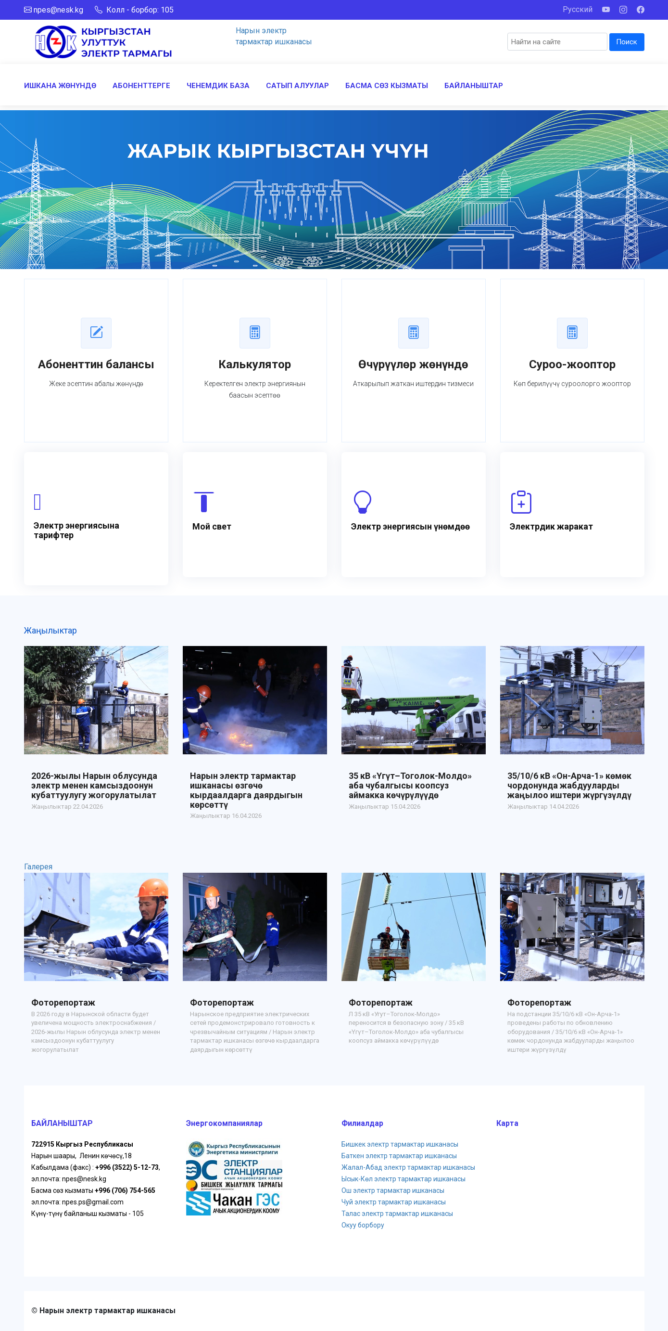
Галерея (38, 866)
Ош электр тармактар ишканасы (392, 1190)
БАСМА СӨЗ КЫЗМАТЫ (386, 85)
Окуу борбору (362, 1225)
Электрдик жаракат (551, 526)
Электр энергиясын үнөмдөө (410, 526)
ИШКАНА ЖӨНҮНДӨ (60, 85)
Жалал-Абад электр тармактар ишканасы (408, 1167)
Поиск (626, 42)
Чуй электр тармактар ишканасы (393, 1202)
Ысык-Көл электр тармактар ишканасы (403, 1179)
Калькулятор (254, 364)
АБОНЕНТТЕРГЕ (141, 85)
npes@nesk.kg (58, 9)
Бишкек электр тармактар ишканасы (399, 1144)
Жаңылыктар (50, 630)
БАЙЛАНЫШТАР (473, 85)
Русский (577, 9)
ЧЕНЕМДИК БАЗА (218, 85)
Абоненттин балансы (96, 364)
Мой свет (211, 526)
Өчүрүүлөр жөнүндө (413, 364)
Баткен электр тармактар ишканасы (399, 1156)
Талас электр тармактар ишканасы (397, 1213)
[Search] (557, 42)
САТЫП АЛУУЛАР (297, 85)
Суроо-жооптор (572, 364)
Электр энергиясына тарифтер (76, 530)
